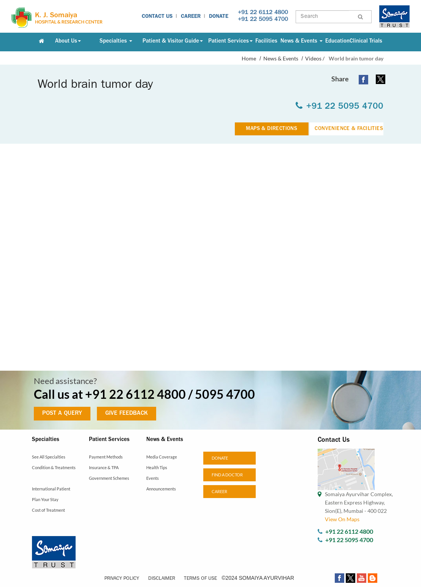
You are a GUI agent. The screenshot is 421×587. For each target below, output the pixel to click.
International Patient (51, 488)
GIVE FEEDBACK (126, 414)
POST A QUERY (62, 414)
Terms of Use (200, 578)
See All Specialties (48, 456)
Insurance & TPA (104, 467)
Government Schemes (109, 478)
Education (337, 41)
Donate (218, 16)
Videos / (314, 58)
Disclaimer (161, 578)
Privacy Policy (121, 578)
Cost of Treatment (48, 510)
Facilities (266, 41)
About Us (68, 41)
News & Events (301, 41)
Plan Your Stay (45, 499)
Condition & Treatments (54, 467)
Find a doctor (227, 474)
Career (191, 16)
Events (152, 478)
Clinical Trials (366, 41)
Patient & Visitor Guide (172, 41)
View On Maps (342, 519)
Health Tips (156, 467)
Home (249, 58)
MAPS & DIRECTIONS (271, 129)
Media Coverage (161, 456)
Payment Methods (106, 456)
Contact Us (157, 16)
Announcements (161, 488)
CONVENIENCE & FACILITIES (349, 129)
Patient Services (230, 41)
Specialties (116, 41)
